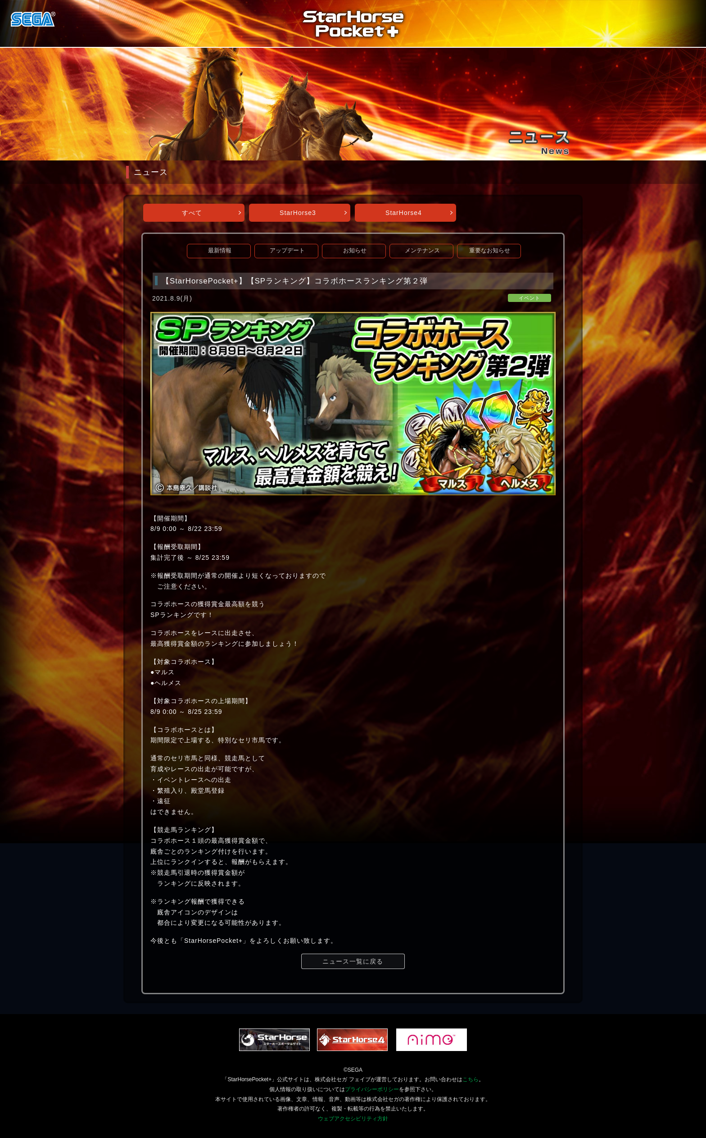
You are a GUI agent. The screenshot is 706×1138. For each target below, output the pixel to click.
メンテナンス (422, 250)
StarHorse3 (298, 212)
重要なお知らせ (489, 250)
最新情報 (219, 250)
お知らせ (355, 250)
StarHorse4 (403, 212)
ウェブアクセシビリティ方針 (353, 1118)
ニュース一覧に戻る (352, 961)
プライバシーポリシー (372, 1089)
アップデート (287, 250)
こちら (470, 1079)
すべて (192, 212)
